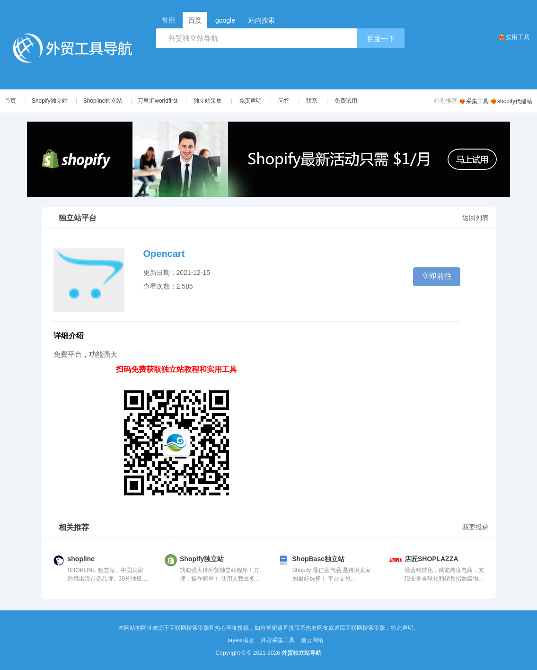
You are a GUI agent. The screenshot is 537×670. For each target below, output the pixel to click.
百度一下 (381, 39)
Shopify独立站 (51, 100)
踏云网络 (312, 640)
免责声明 (254, 100)
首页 (10, 100)
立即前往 (437, 276)
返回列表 (475, 217)
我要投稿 (475, 527)
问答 (288, 100)
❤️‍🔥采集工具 (474, 101)
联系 (316, 100)
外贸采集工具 (278, 640)
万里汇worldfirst (161, 100)
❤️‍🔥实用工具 (514, 37)
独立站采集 (212, 100)
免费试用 (350, 100)
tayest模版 (241, 640)
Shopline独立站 (105, 100)
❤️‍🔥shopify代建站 (511, 101)
